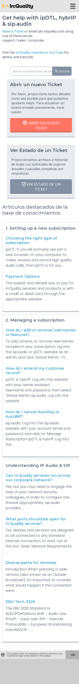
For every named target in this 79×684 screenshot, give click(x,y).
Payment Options (23, 276)
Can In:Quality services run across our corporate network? (38, 477)
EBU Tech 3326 (20, 602)
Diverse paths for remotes (31, 562)
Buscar (61, 71)
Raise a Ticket (13, 31)
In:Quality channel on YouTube (39, 52)
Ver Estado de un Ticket (41, 187)
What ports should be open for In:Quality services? (36, 521)
